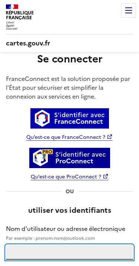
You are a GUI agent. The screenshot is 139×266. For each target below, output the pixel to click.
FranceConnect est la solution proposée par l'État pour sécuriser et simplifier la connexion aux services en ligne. (68, 87)
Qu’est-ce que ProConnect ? (66, 177)
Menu (128, 10)
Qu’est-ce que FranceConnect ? (65, 137)
